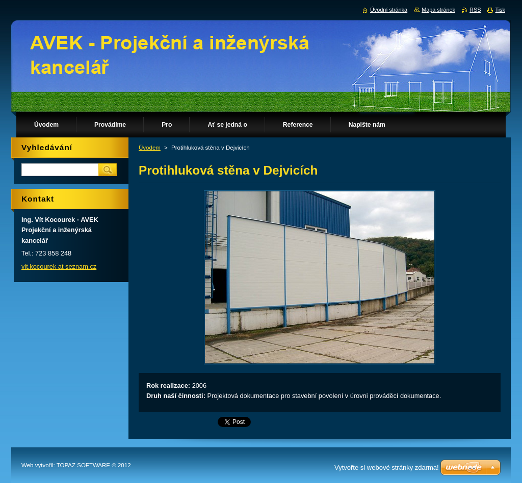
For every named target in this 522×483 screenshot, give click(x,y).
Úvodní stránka (388, 10)
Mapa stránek (438, 10)
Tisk (500, 10)
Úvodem (150, 148)
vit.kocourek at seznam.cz (58, 266)
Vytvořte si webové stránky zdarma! (386, 467)
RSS (475, 10)
